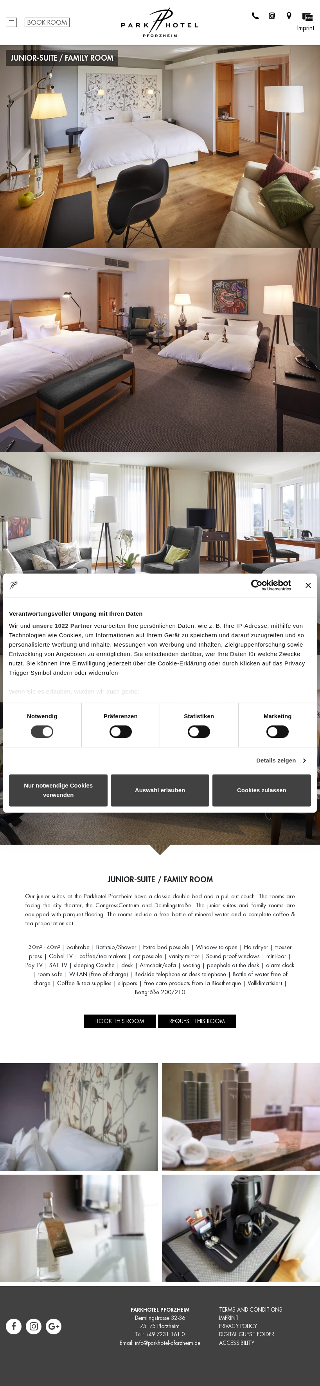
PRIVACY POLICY (238, 1326)
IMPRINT (229, 1318)
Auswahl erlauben (160, 790)
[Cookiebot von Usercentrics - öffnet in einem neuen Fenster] (257, 585)
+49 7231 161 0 (165, 1334)
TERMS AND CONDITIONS (250, 1309)
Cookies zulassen (261, 790)
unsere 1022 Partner (62, 625)
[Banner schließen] (308, 585)
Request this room (197, 1021)
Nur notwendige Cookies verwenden (58, 790)
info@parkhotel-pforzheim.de (167, 1343)
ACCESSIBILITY (236, 1343)
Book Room (47, 23)
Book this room (119, 1021)
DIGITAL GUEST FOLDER (246, 1334)
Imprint (305, 28)
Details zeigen (276, 760)
